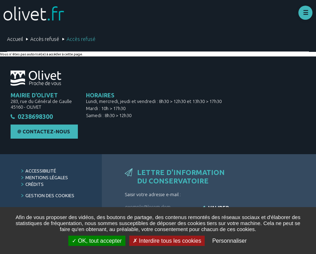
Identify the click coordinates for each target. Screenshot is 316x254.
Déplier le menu (305, 13)
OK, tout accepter (97, 241)
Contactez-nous (46, 131)
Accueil (15, 39)
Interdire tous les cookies (167, 241)
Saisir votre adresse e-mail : (153, 194)
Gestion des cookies (49, 195)
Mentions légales (46, 177)
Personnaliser (229, 241)
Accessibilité (40, 170)
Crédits (34, 184)
